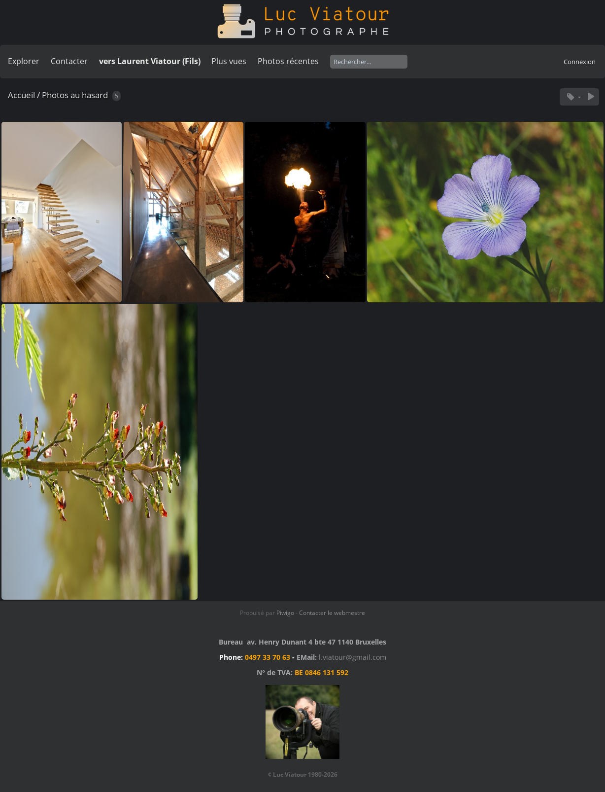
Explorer (23, 61)
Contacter (69, 61)
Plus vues (228, 61)
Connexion (580, 61)
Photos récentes (288, 61)
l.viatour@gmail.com (352, 657)
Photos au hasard (75, 95)
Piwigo (285, 613)
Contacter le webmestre (332, 613)
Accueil (21, 95)
